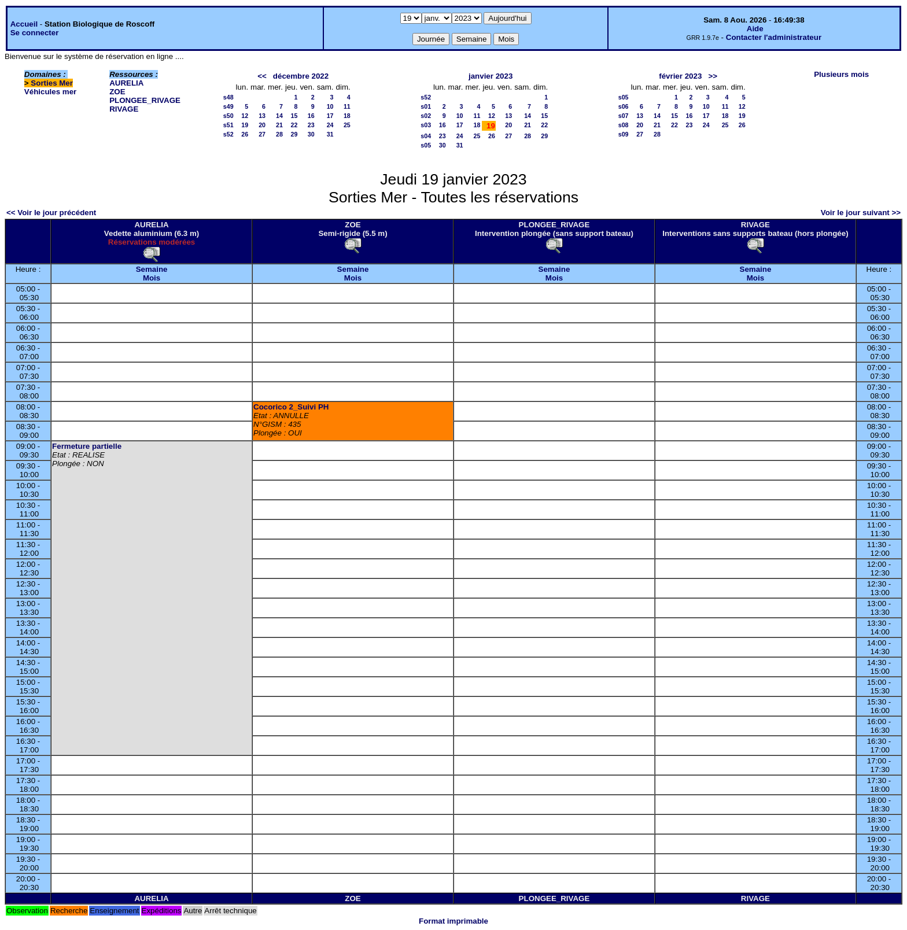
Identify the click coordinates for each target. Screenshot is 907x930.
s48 (228, 97)
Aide (755, 28)
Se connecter (34, 32)
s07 (623, 115)
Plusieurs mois (841, 74)
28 (279, 134)
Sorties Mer (52, 83)
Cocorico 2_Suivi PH (291, 407)
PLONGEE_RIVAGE (144, 100)
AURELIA (126, 83)
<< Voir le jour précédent (51, 212)
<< (262, 76)
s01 (426, 106)
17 (330, 115)
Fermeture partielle (86, 446)
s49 (228, 106)
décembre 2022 (301, 76)
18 (347, 115)
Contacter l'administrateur (773, 37)
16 (311, 115)
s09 (623, 134)
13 (262, 115)
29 (294, 134)
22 (294, 124)
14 (279, 115)
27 (262, 134)
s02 (426, 115)
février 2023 (680, 76)
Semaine (152, 269)
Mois (151, 278)
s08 (623, 124)
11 (347, 106)
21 (279, 124)
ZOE (117, 91)
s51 (228, 124)
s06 (623, 106)
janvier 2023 (491, 76)
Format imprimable (453, 921)
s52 (228, 134)
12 (244, 115)
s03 (426, 124)
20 (262, 124)
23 (311, 124)
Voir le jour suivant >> (861, 212)
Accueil (24, 24)
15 (294, 115)
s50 (228, 115)
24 (330, 124)
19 (244, 124)
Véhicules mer (50, 91)
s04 (426, 135)
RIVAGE (123, 109)
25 (347, 124)
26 (244, 134)
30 (311, 134)
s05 (426, 145)
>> (712, 76)
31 (330, 134)
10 (330, 106)
